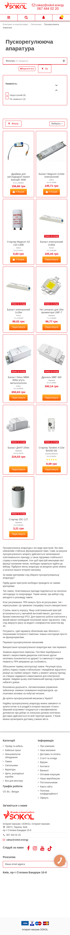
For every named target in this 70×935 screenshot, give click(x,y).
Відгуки (44, 762)
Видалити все (27, 68)
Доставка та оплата (50, 754)
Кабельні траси (13, 750)
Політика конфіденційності (49, 792)
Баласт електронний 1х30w (51, 243)
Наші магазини (47, 750)
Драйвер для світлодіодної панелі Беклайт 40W (18, 177)
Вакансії (44, 770)
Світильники (11, 765)
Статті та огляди (48, 758)
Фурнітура (10, 769)
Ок (45, 68)
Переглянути (51, 259)
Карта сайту (46, 786)
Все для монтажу (14, 781)
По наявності (18, 99)
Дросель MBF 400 (52, 377)
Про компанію (47, 746)
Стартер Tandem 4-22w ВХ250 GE (51, 449)
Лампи (8, 761)
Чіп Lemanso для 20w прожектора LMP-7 (51, 311)
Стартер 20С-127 (18, 519)
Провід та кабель (14, 746)
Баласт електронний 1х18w (18, 311)
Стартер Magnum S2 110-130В (18, 243)
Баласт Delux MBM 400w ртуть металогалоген (18, 380)
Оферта (44, 798)
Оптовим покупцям (50, 774)
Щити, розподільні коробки (14, 775)
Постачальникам (48, 782)
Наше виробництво (50, 778)
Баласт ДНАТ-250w (18, 447)
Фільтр (13, 123)
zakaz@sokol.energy (50, 5)
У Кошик (18, 192)
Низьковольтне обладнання (13, 756)
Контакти (44, 766)
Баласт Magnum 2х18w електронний (51, 175)
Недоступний (18, 95)
